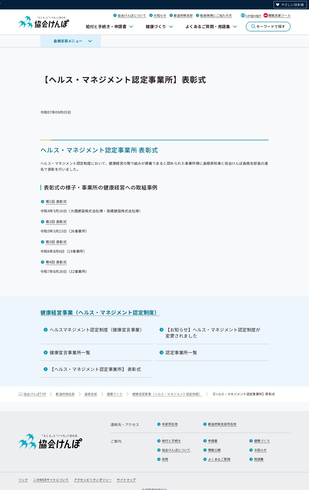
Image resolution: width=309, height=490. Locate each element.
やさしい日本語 (292, 4)
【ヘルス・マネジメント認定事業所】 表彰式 (95, 369)
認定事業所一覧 (181, 352)
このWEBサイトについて (51, 479)
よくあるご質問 (219, 459)
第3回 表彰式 (56, 241)
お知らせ (160, 15)
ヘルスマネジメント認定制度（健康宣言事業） (97, 329)
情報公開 (214, 450)
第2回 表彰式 (56, 221)
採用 (165, 459)
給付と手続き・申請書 (106, 26)
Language (253, 15)
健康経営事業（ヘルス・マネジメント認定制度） (100, 312)
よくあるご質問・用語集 (207, 26)
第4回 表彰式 (56, 262)
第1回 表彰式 (56, 201)
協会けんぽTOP (35, 394)
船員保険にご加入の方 (216, 15)
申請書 (212, 440)
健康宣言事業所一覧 (70, 352)
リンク (23, 479)
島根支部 (90, 394)
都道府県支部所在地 (222, 424)
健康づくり (156, 26)
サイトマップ (126, 479)
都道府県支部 (183, 15)
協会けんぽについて (132, 15)
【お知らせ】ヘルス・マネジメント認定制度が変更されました (212, 332)
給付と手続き (171, 440)
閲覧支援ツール (279, 15)
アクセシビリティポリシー (92, 479)
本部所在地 (170, 424)
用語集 (259, 459)
